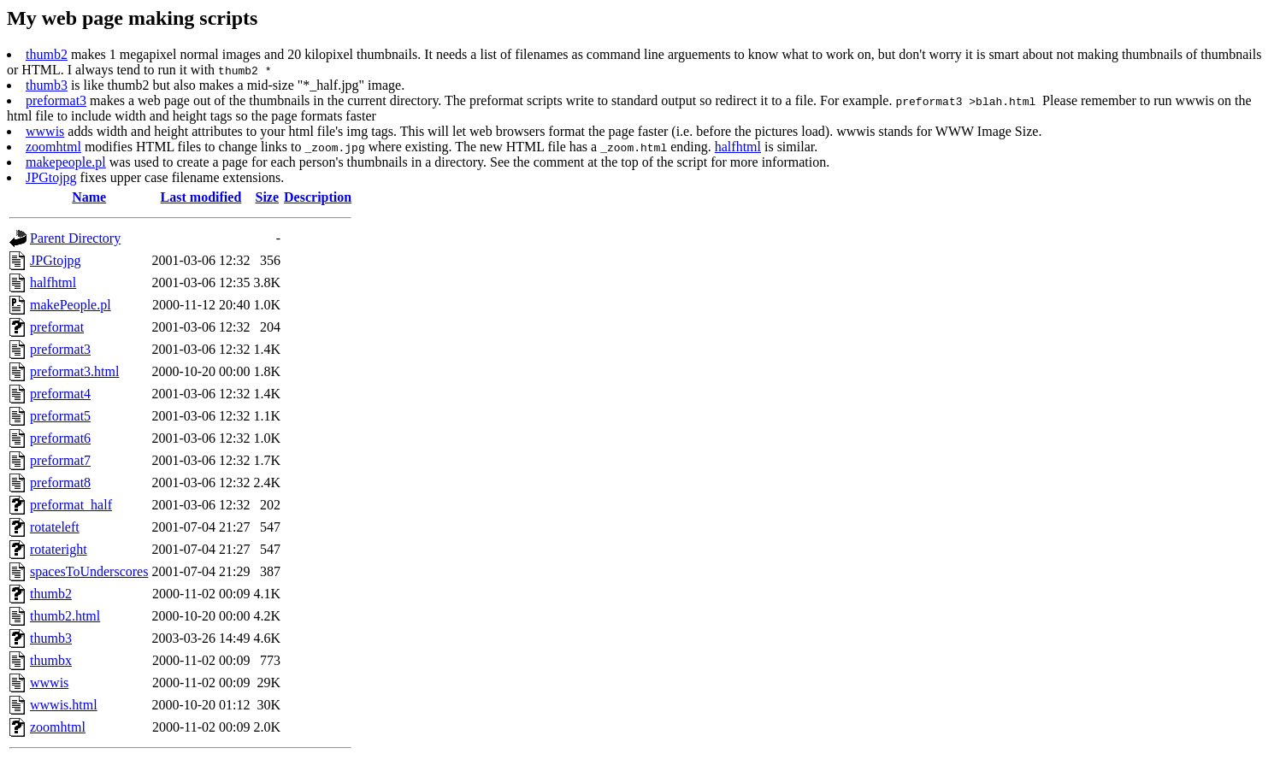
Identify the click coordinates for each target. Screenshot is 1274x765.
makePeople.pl (70, 304)
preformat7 (60, 460)
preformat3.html (74, 371)
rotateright (58, 549)
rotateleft (55, 527)
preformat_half (71, 504)
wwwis (45, 131)
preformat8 (60, 482)
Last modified (201, 197)
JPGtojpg (51, 177)
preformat (57, 327)
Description (317, 197)
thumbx (51, 660)
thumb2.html (65, 616)
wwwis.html (63, 704)
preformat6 (60, 438)
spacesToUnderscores (89, 571)
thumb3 (47, 85)
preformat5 (60, 416)
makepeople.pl (66, 162)
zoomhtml (53, 146)
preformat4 (60, 393)
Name (89, 197)
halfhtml (738, 146)
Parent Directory (75, 238)
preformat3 (56, 100)
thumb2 (47, 54)
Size (268, 197)
